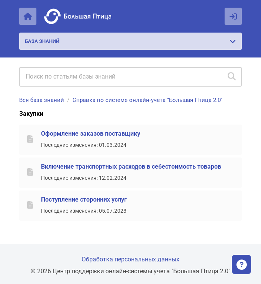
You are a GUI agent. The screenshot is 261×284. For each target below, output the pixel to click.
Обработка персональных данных (130, 259)
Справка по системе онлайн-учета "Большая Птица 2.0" (147, 100)
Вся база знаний (41, 100)
